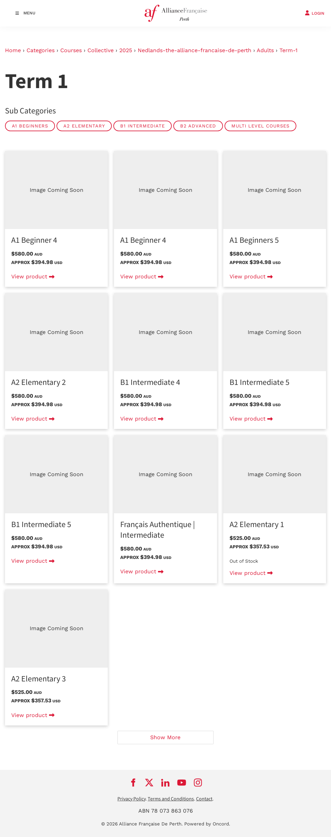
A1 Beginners (30, 126)
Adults (265, 50)
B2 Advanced (198, 126)
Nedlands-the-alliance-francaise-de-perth (194, 50)
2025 (125, 50)
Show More (165, 737)
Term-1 (288, 50)
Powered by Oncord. (207, 824)
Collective (100, 50)
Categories (41, 50)
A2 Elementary (84, 126)
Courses (71, 50)
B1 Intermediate (142, 126)
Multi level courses (260, 126)
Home (13, 50)
